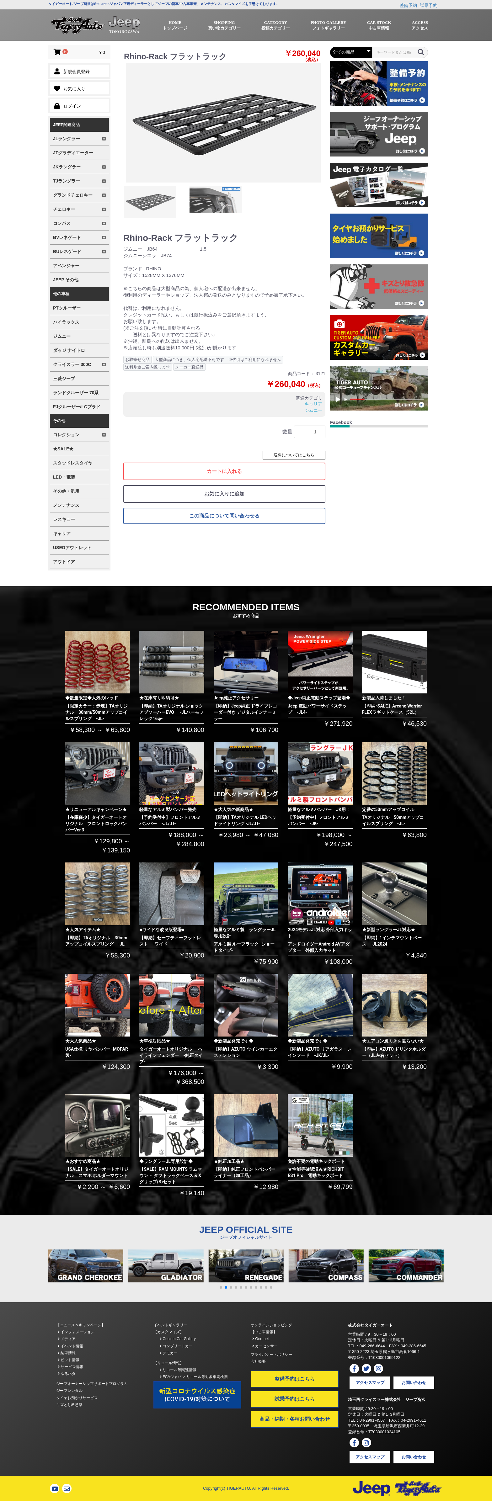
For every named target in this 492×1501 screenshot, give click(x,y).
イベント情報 (70, 1346)
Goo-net (260, 1339)
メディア (67, 1339)
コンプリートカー (176, 1346)
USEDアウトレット (72, 547)
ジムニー (62, 336)
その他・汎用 (66, 491)
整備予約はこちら (295, 1379)
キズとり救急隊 (69, 1405)
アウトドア (64, 561)
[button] (221, 1287)
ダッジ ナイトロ (69, 350)
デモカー (169, 1353)
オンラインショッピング (271, 1325)
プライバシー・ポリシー (271, 1354)
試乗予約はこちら (295, 1399)
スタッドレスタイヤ (73, 462)
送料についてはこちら (294, 455)
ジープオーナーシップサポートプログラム (92, 1384)
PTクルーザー (67, 307)
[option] (223, 123)
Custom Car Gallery (178, 1339)
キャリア (62, 533)
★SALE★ (63, 448)
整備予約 (408, 5)
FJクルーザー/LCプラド (76, 406)
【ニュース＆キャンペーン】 (80, 1325)
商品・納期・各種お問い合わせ (294, 1419)
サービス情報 (70, 1367)
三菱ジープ (64, 378)
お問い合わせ (414, 1382)
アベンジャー (66, 265)
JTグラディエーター (73, 152)
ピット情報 (68, 1360)
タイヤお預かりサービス (77, 1398)
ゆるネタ (67, 1373)
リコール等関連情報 (178, 1370)
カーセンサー (265, 1346)
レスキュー (64, 519)
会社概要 (258, 1361)
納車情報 (67, 1353)
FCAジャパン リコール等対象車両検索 (194, 1377)
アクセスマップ (370, 1382)
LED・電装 (64, 477)
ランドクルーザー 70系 (76, 392)
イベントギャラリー (170, 1325)
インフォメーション (76, 1332)
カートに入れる (224, 471)
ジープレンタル (69, 1390)
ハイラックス (66, 322)
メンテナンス (66, 505)
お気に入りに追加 (224, 493)
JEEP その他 (65, 279)
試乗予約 (428, 5)
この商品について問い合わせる (224, 515)
